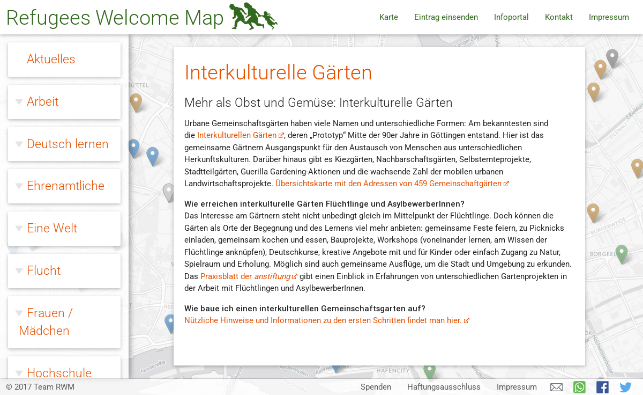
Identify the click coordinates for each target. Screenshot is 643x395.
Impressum (609, 17)
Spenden (376, 387)
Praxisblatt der (249, 276)
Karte (388, 17)
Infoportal (511, 17)
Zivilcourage (60, 353)
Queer (43, 65)
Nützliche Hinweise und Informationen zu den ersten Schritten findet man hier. (327, 320)
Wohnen (49, 311)
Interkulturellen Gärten (241, 135)
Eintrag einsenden (446, 17)
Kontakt (559, 17)
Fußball (50, 170)
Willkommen (60, 150)
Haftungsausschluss (444, 387)
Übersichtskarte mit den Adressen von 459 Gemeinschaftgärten (392, 183)
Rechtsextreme (68, 107)
